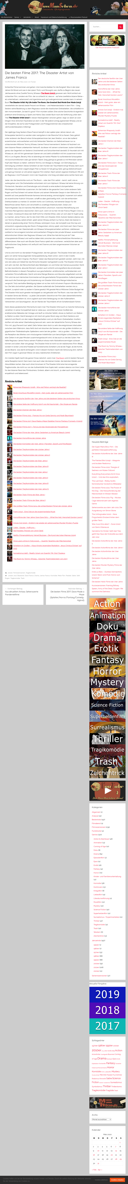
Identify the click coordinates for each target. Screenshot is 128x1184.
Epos (96, 861)
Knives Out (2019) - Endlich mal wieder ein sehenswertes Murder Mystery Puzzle (45, 523)
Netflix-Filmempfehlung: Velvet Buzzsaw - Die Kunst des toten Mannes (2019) (44, 535)
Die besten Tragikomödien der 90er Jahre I (30, 472)
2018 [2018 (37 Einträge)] (109, 1051)
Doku (96, 850)
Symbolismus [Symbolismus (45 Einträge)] (97, 1087)
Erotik (96, 865)
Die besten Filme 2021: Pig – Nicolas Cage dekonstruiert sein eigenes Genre (106, 501)
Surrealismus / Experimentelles (106, 917)
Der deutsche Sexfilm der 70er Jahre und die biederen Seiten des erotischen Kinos (46, 399)
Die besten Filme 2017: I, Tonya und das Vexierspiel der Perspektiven (40, 427)
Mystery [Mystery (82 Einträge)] (116, 1071)
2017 (15, 576)
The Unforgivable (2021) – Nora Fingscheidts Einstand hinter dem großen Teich (105, 517)
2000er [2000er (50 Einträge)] (116, 1046)
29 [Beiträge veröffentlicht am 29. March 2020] (121, 1159)
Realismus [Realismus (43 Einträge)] (95, 1079)
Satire (74, 576)
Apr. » (100, 1170)
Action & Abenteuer (101, 839)
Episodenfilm (99, 858)
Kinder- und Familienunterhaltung (107, 876)
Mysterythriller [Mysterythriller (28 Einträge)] (95, 1075)
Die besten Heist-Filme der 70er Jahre (107, 582)
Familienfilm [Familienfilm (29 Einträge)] (102, 1063)
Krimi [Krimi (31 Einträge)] (102, 1072)
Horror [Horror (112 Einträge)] (110, 1067)
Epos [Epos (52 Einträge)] (115, 1059)
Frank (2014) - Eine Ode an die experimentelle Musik (34, 512)
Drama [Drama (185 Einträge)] (101, 1058)
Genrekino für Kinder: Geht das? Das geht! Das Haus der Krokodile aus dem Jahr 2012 (107, 534)
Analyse (95, 816)
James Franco (45, 576)
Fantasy (97, 869)
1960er (96, 949)
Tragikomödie (30, 573)
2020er (96, 971)
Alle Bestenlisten (6, 17)
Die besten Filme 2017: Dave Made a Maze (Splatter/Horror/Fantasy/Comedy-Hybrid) (47, 421)
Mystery (97, 906)
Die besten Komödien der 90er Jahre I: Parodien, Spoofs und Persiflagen (42, 444)
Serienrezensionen (99, 976)
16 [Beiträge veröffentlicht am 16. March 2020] (94, 1155)
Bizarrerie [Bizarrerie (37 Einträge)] (111, 1054)
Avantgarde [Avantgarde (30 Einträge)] (104, 1054)
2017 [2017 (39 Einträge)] (105, 1051)
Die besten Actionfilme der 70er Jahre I (107, 548)
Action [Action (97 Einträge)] (118, 1050)
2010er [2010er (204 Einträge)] (96, 1050)
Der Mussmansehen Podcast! (107, 47)
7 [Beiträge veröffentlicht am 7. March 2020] (115, 1147)
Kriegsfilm (98, 891)
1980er (96, 956)
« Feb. (94, 1170)
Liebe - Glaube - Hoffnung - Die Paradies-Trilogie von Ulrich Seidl (109, 204)
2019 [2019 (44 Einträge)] (113, 1051)
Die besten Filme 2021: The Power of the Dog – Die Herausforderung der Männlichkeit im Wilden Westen (106, 491)
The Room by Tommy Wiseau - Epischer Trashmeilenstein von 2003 (40, 559)
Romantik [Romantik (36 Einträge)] (103, 1078)
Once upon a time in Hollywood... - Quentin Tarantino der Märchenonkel (42, 541)
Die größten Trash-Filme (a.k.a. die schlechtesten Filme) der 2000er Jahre (42, 506)
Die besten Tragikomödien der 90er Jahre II (30, 478)
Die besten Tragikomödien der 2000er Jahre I (31, 449)
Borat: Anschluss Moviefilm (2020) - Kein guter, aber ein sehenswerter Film (43, 393)
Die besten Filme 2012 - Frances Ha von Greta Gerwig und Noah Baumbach (43, 415)
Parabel (68, 576)
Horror (96, 873)
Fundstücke (96, 831)
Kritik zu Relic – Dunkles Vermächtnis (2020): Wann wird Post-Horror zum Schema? (107, 575)
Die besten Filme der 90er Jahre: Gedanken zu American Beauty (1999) (41, 432)
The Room (60, 358)
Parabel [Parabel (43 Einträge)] (109, 1075)
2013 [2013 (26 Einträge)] (103, 1050)
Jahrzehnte (28, 17)
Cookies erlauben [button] (117, 1180)
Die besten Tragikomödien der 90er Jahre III (30, 483)
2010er (10, 573)
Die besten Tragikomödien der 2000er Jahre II (31, 455)
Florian (33, 82)
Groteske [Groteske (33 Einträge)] (118, 1063)
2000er (96, 964)
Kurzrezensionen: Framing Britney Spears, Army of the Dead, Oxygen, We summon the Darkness (107, 588)
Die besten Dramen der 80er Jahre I (27, 410)
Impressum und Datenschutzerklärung (54, 17)
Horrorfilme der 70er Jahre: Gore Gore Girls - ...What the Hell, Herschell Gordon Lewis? (48, 517)
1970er (96, 952)
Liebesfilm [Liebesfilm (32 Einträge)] (108, 1072)
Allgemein (96, 812)
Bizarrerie (20, 576)
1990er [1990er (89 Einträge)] (109, 1045)
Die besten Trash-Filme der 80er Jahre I (29, 495)
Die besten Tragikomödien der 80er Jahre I (30, 461)
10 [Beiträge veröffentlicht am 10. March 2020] (98, 1151)
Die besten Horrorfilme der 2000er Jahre (29, 438)
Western (97, 932)
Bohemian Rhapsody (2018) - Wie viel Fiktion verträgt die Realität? (39, 387)
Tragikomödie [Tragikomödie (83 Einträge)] (98, 1090)
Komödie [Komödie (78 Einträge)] (96, 1071)
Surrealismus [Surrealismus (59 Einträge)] (116, 1082)
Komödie (54, 576)
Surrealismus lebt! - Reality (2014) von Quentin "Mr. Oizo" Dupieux (39, 553)
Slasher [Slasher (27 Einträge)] (101, 1082)
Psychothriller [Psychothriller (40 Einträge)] (117, 1075)
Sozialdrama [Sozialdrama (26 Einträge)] (107, 1082)
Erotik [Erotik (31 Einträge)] (118, 1059)
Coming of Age (100, 846)
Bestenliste (96, 820)
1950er (96, 945)
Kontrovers (98, 887)
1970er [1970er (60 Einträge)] (95, 1046)
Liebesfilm (98, 895)
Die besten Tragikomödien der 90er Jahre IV (31, 489)
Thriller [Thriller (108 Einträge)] (107, 1086)
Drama (36, 576)
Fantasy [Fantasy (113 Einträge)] (110, 1063)
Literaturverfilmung (101, 898)
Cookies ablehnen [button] (101, 1180)
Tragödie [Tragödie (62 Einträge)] (110, 1090)
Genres (17, 17)
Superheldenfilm (100, 913)
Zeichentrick (99, 936)
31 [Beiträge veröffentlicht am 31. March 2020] (98, 1163)
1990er (96, 960)
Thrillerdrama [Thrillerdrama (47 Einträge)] (116, 1087)
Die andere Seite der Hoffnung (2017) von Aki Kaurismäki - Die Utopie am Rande (45, 404)
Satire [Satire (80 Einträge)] (109, 1078)
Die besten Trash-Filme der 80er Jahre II (29, 500)
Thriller (96, 921)
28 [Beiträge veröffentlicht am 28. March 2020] (116, 1159)
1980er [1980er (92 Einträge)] (101, 1045)
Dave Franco (29, 576)
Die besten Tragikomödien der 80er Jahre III (30, 466)
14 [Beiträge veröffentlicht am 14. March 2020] (116, 1151)
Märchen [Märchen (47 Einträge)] (103, 1075)
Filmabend (96, 823)
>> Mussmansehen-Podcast (78, 17)
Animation (98, 843)
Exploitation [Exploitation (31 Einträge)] (95, 1063)
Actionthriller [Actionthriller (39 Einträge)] (96, 1054)
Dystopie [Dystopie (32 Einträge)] (109, 1059)
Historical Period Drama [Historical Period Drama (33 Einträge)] (99, 1068)
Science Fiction (100, 910)
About (37, 17)
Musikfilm (97, 902)
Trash (22, 578)
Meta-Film (61, 576)
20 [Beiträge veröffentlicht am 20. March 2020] (112, 1155)
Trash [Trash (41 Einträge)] (116, 1090)
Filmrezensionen (19, 573)
